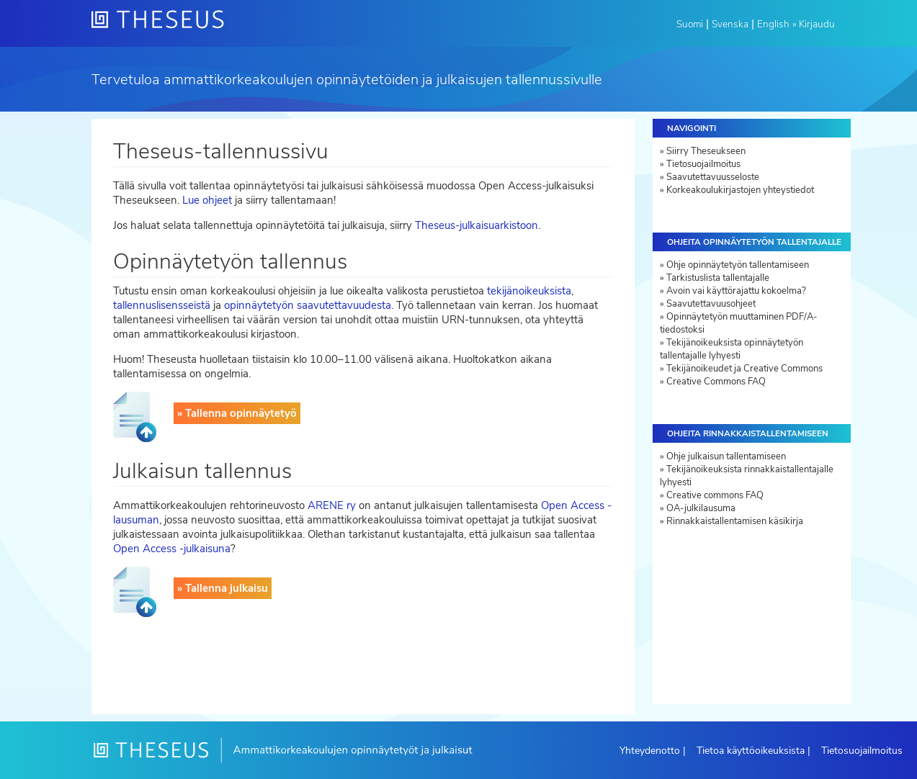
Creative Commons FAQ (716, 381)
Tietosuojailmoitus (703, 164)
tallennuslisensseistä (161, 305)
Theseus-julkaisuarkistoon (476, 225)
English (773, 24)
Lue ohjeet (207, 200)
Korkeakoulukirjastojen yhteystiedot (740, 190)
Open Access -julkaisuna (172, 548)
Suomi (689, 24)
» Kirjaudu (813, 24)
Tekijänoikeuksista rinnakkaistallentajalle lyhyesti (746, 476)
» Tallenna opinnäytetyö (237, 413)
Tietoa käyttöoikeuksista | (753, 750)
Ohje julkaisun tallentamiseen (726, 456)
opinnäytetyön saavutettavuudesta (307, 305)
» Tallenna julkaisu (222, 588)
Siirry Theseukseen (706, 151)
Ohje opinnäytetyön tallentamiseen (737, 264)
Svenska (730, 24)
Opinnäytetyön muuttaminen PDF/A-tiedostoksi (739, 323)
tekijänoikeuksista (529, 291)
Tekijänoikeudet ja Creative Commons (744, 368)
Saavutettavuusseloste (712, 177)
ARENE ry (332, 505)
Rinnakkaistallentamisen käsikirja (734, 521)
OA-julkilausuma (700, 508)
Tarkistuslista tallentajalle (717, 277)
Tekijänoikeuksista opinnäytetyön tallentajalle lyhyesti (731, 349)
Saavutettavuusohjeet (711, 303)
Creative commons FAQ (715, 495)
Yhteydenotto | (652, 750)
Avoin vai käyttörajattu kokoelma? (736, 290)
